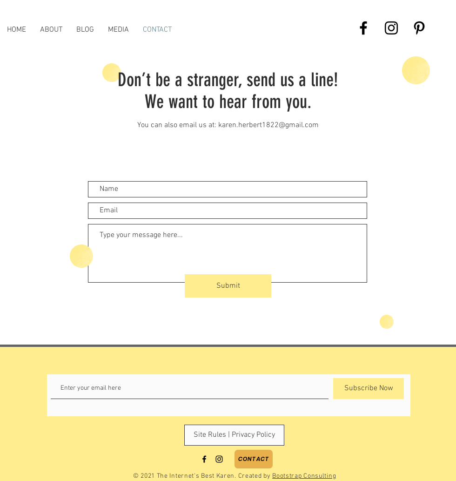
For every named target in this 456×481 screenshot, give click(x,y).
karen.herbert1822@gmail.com (268, 125)
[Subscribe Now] (368, 388)
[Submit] (228, 286)
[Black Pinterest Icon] (419, 28)
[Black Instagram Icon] (391, 28)
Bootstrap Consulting (304, 476)
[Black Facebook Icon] (363, 28)
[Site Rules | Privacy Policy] (234, 435)
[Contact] (254, 459)
